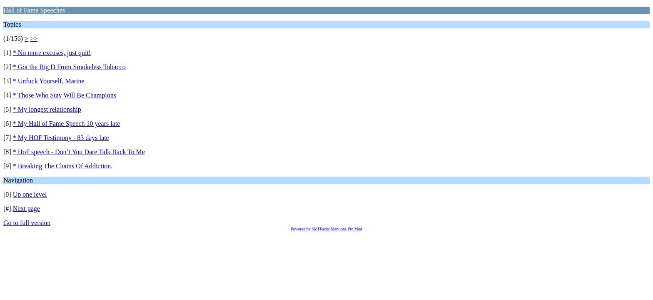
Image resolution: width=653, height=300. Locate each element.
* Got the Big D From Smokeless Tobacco (69, 66)
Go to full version (26, 222)
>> (33, 38)
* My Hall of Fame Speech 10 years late (66, 123)
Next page (26, 208)
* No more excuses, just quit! (52, 52)
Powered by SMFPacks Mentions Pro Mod (326, 229)
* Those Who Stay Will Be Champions (64, 95)
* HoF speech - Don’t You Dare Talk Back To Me (79, 151)
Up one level (30, 194)
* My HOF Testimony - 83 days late (61, 137)
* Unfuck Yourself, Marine (49, 81)
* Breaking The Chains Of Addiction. (63, 166)
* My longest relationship (47, 109)
